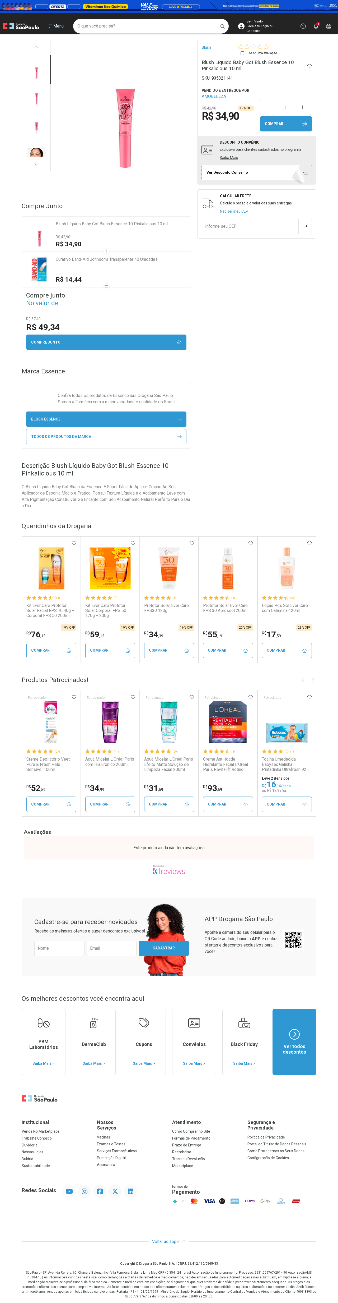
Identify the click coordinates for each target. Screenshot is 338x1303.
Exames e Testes (111, 1144)
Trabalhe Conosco (37, 1138)
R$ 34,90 (69, 244)
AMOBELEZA (214, 96)
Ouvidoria (29, 1145)
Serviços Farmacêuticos (117, 1151)
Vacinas (103, 1137)
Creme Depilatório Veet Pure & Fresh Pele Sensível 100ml (48, 764)
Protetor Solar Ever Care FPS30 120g (166, 608)
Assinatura (106, 1165)
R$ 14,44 (69, 279)
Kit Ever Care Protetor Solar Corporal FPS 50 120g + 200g (105, 610)
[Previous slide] (303, 680)
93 (212, 788)
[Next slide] (312, 680)
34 (153, 634)
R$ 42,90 (63, 237)
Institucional (35, 1122)
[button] (36, 69)
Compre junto (106, 342)
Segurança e (281, 1125)
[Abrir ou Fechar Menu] (56, 26)
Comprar (286, 124)
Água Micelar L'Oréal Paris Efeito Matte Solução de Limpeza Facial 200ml (168, 764)
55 (212, 634)
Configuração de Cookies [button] (268, 1158)
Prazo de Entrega (186, 1145)
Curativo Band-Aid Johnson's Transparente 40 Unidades (107, 259)
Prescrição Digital (111, 1158)
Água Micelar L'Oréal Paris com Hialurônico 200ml (109, 762)
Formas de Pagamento (191, 1138)
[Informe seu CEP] (250, 226)
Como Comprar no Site (191, 1131)
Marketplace (182, 1166)
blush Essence (106, 419)
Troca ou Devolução (188, 1159)
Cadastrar (164, 948)
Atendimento (186, 1122)
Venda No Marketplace (40, 1131)
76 (35, 634)
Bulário (27, 1159)
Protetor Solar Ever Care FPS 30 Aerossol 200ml (225, 608)
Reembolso (181, 1152)
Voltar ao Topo (169, 1241)
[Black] (169, 6)
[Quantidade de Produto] (285, 107)
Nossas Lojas (32, 1152)
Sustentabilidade (36, 1166)
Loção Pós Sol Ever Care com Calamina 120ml (285, 608)
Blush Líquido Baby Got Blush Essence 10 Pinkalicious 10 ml (112, 223)
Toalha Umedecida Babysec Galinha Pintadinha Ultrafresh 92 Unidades (284, 764)
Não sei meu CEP (234, 211)
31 (153, 788)
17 (271, 634)
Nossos (131, 1125)
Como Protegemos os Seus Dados (275, 1151)
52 (35, 788)
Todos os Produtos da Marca (106, 437)
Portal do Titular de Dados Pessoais (276, 1144)
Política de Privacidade (266, 1137)
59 (94, 634)
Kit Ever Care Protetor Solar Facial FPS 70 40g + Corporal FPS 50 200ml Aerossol (50, 610)
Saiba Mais (229, 158)
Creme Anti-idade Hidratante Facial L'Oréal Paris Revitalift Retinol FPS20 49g (225, 764)
